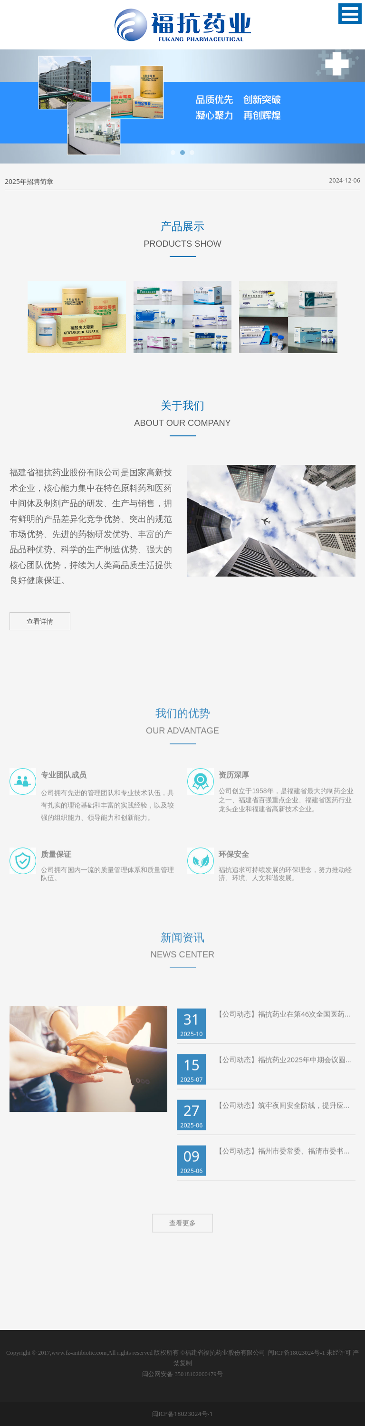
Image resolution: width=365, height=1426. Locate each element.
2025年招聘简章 (29, 181)
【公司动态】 (236, 1020)
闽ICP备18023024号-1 (296, 1352)
